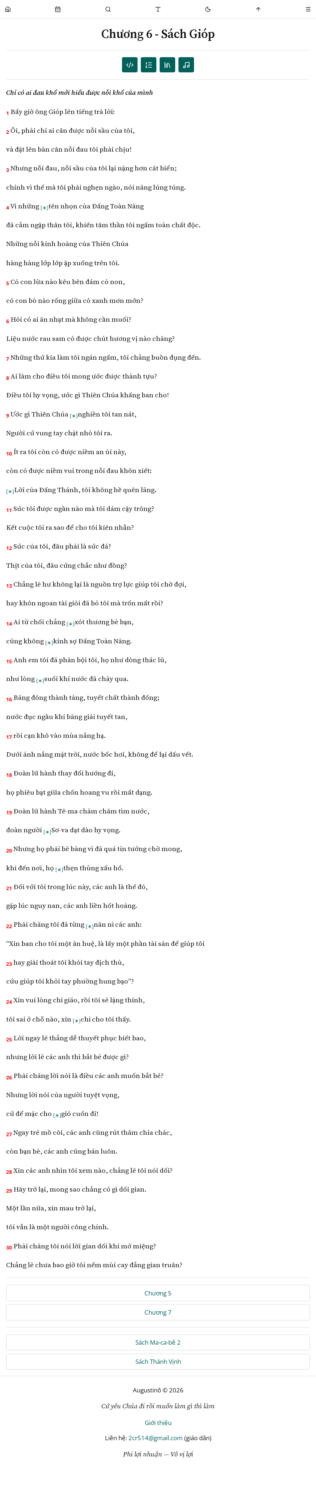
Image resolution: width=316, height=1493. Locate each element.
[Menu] (308, 9)
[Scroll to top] (258, 9)
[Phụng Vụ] (58, 9)
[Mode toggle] (208, 9)
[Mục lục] (148, 65)
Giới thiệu (158, 1422)
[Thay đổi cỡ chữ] (158, 9)
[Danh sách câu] (130, 65)
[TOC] (167, 65)
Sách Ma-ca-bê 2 (158, 1342)
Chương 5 (158, 1293)
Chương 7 (158, 1312)
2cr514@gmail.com (155, 1438)
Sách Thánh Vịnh (158, 1361)
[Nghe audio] (186, 65)
